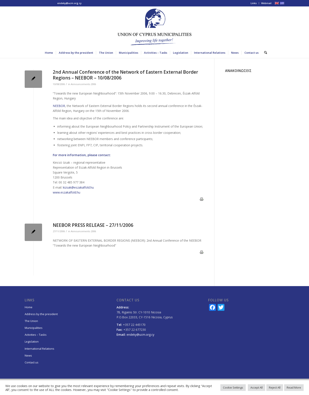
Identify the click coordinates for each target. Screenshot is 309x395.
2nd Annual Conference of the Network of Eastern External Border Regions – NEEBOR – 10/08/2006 (125, 75)
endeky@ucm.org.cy (69, 3)
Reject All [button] (274, 387)
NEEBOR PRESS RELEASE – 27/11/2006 (93, 225)
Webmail (266, 3)
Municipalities (33, 328)
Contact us (31, 362)
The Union (31, 321)
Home (28, 307)
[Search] (264, 52)
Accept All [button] (256, 387)
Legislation (32, 341)
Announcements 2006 (83, 84)
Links (254, 3)
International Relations (39, 349)
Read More (294, 387)
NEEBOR (59, 106)
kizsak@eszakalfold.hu (78, 187)
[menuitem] (253, 3)
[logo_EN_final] (154, 26)
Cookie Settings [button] (233, 387)
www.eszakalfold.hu (66, 192)
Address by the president (41, 314)
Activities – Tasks (36, 335)
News (28, 355)
